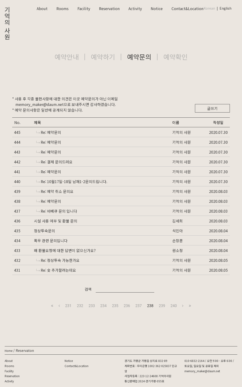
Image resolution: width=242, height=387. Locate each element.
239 (162, 306)
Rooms (62, 8)
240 (173, 306)
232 (80, 306)
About (42, 8)
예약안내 (67, 56)
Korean (209, 8)
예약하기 (103, 56)
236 (127, 306)
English (225, 8)
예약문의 (139, 56)
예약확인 (175, 56)
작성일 (218, 122)
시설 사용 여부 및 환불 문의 (55, 220)
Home (8, 351)
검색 (88, 289)
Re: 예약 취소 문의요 (54, 191)
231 (68, 306)
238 (150, 306)
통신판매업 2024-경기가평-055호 (144, 381)
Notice (157, 8)
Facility (83, 8)
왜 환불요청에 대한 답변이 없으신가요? (65, 250)
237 (138, 306)
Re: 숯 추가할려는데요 (56, 270)
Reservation (109, 8)
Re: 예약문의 (48, 132)
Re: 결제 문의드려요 (54, 161)
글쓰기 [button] (212, 108)
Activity (135, 8)
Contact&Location (187, 8)
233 (92, 306)
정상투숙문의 (44, 230)
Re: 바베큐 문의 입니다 (56, 211)
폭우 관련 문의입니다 (50, 240)
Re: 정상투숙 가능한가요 (58, 260)
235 (115, 306)
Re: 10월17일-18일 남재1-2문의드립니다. (71, 181)
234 (103, 306)
